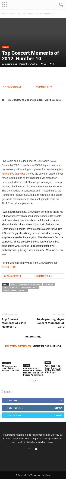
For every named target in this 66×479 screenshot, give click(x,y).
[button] (60, 5)
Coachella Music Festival (29, 284)
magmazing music (29, 287)
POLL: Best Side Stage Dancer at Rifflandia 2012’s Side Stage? (53, 368)
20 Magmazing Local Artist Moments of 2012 (10, 368)
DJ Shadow (49, 284)
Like (60, 400)
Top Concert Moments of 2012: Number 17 (14, 322)
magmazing (11, 63)
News (12, 13)
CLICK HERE (9, 267)
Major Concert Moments (15, 290)
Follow (58, 407)
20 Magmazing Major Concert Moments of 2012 (50, 322)
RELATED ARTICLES (18, 346)
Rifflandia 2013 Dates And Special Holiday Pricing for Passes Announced (33, 371)
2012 (13, 284)
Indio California (11, 287)
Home (4, 13)
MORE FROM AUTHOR (47, 346)
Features (6, 363)
